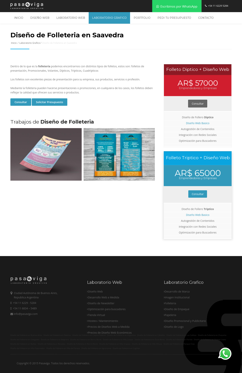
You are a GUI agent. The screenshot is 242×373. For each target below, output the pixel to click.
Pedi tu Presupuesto (174, 18)
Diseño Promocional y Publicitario (185, 333)
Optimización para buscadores (107, 321)
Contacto (206, 18)
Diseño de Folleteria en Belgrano (55, 339)
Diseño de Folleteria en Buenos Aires (26, 335)
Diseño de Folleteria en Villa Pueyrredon (27, 348)
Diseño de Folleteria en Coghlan (126, 348)
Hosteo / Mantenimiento (103, 333)
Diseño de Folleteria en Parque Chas (179, 344)
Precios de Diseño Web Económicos (110, 344)
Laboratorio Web (70, 18)
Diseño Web (39, 18)
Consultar (21, 102)
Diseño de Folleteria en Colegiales (24, 339)
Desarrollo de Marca (177, 303)
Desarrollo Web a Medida (103, 309)
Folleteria (170, 315)
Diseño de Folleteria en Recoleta (51, 344)
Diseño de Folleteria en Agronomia (96, 348)
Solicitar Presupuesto (49, 102)
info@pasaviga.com (24, 326)
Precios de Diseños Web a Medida (109, 339)
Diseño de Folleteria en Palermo (57, 335)
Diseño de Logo (174, 339)
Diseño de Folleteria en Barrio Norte (85, 339)
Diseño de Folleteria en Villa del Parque (63, 348)
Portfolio (142, 18)
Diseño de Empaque (177, 321)
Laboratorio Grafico (109, 18)
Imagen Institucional (177, 309)
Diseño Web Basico (197, 123)
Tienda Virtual (96, 327)
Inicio (18, 18)
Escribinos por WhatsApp (176, 6)
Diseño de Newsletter (101, 315)
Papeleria (170, 327)
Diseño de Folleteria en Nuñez (23, 344)
